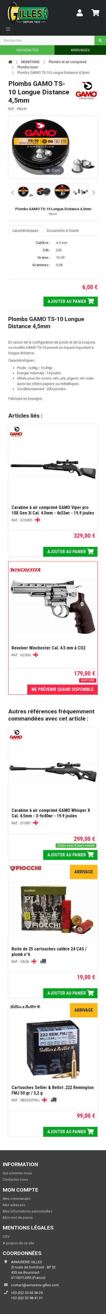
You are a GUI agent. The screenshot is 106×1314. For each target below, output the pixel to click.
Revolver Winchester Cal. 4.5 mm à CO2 (48, 648)
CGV (6, 1236)
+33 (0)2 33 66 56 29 (27, 1293)
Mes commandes (17, 1199)
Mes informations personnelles (27, 1211)
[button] (25, 192)
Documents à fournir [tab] (63, 231)
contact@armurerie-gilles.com (35, 1285)
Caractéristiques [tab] (25, 231)
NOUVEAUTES (27, 50)
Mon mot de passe (18, 1217)
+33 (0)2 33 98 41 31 (27, 1298)
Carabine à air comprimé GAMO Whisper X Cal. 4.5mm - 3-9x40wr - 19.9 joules (51, 813)
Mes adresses (14, 1205)
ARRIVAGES (80, 50)
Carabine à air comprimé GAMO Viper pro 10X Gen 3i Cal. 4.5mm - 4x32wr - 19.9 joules (53, 510)
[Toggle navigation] (8, 28)
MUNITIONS (30, 62)
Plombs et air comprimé (67, 62)
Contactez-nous (15, 1179)
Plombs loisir (27, 67)
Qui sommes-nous (17, 1173)
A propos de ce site (18, 1243)
